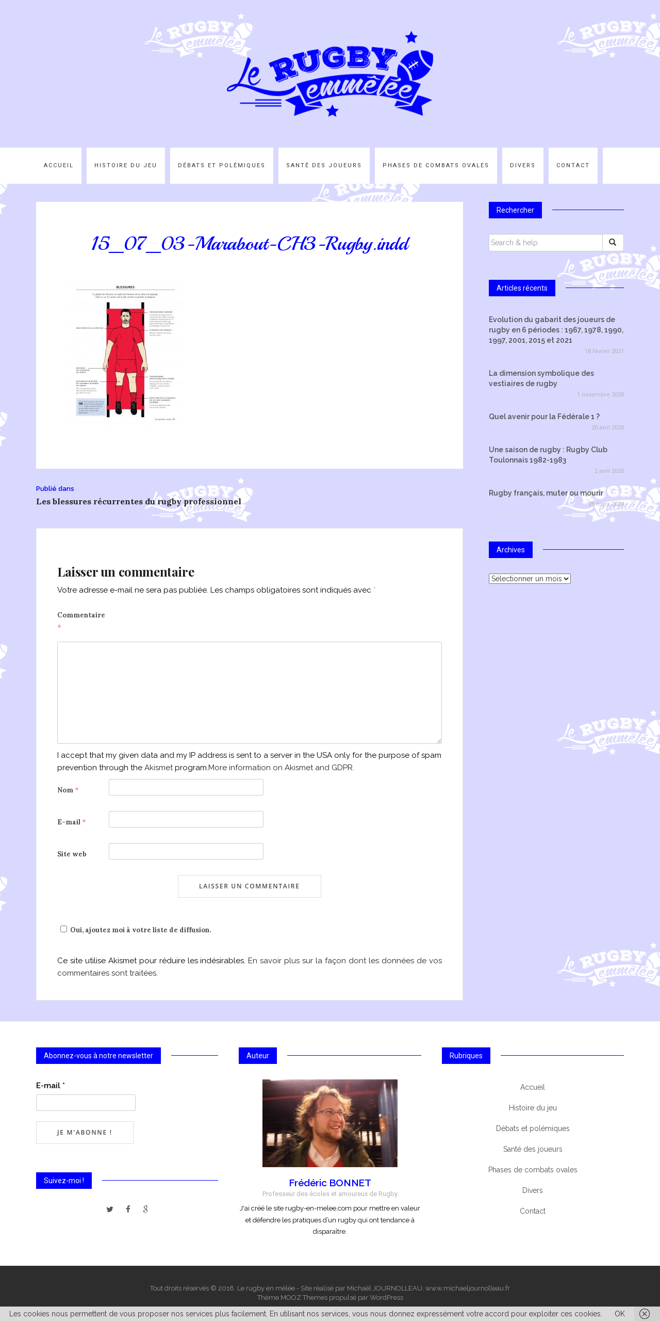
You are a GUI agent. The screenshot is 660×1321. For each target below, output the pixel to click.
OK (620, 1314)
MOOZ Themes (303, 1297)
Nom (68, 790)
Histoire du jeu (125, 165)
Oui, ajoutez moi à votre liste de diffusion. (134, 930)
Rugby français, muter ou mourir (546, 493)
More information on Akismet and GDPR (280, 767)
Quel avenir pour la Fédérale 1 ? (544, 416)
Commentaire (81, 621)
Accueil (59, 165)
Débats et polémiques (222, 165)
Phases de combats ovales (436, 165)
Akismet (158, 767)
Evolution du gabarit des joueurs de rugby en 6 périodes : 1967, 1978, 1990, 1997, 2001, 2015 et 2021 (556, 329)
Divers (523, 165)
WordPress (386, 1297)
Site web (72, 854)
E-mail (71, 822)
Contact (573, 165)
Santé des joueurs (324, 165)
